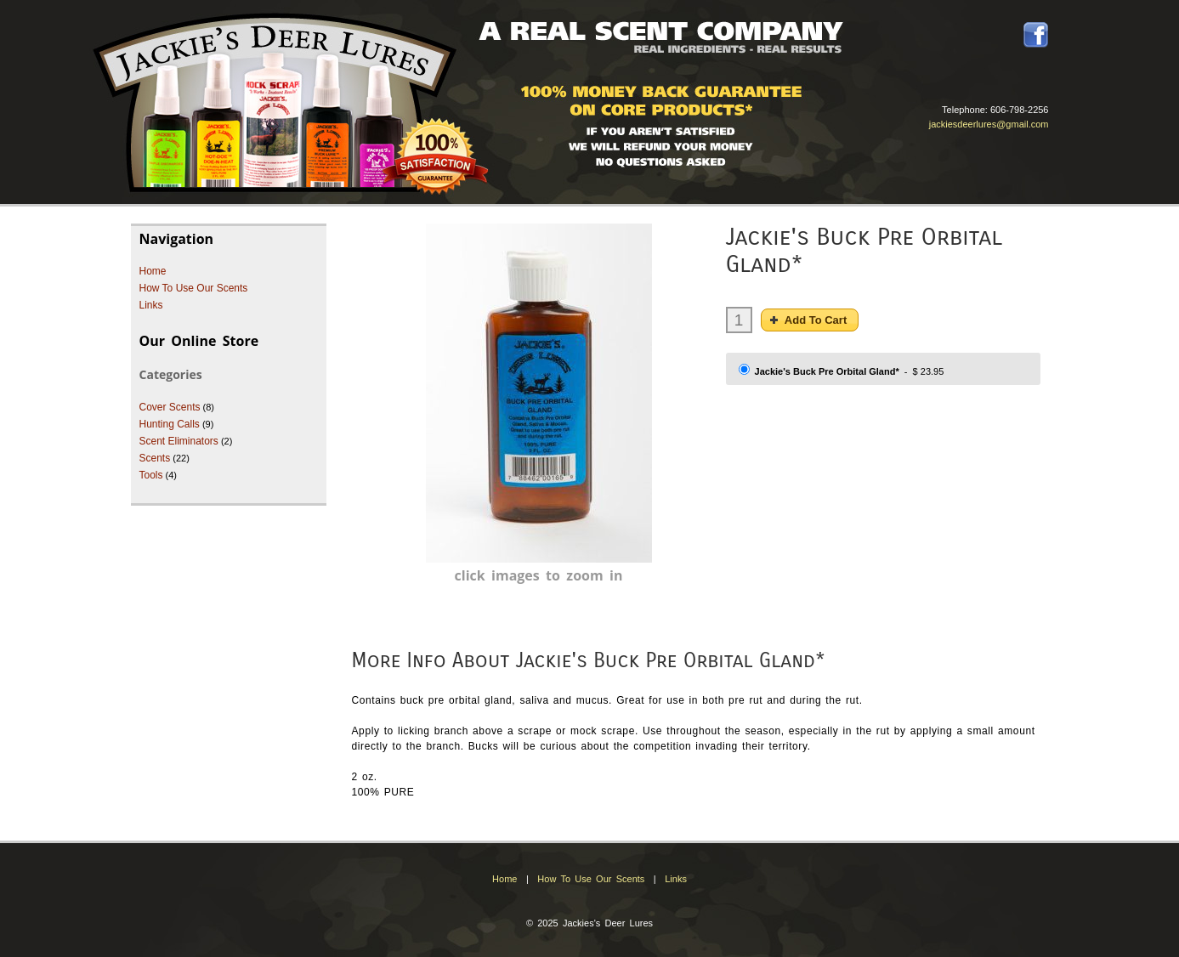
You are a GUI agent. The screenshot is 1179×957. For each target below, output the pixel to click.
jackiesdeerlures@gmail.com (989, 124)
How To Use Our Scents (193, 288)
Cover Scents (170, 407)
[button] (810, 320)
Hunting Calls (169, 424)
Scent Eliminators (178, 441)
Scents (155, 458)
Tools (151, 475)
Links (151, 305)
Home (153, 271)
